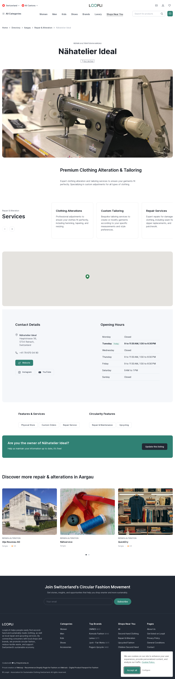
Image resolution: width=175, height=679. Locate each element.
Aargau (5, 546)
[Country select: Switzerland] (10, 6)
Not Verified (88, 61)
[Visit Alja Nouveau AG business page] (29, 511)
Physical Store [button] (28, 425)
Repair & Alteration (11, 538)
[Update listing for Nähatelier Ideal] (154, 446)
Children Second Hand (128, 647)
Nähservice (66, 542)
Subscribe (122, 601)
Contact (150, 647)
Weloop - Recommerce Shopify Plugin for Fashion (37, 668)
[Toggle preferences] (146, 670)
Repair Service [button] (70, 425)
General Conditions (156, 642)
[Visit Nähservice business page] (87, 511)
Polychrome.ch (22, 663)
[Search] (148, 13)
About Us (151, 629)
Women (43, 14)
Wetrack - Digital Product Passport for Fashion (79, 668)
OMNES (94, 629)
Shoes (74, 14)
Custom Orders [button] (49, 425)
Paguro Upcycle (99, 647)
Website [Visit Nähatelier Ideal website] (24, 363)
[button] (87, 276)
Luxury (98, 14)
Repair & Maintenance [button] (102, 425)
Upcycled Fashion (126, 642)
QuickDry (123, 542)
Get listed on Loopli (156, 633)
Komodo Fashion (99, 633)
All (119, 629)
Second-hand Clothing (128, 633)
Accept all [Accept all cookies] (132, 670)
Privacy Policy (153, 638)
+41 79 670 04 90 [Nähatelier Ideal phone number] (28, 352)
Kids (64, 14)
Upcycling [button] (124, 425)
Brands (86, 14)
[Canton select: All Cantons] (30, 6)
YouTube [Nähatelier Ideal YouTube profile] (45, 372)
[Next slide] (12, 229)
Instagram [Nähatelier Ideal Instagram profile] (25, 372)
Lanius (94, 638)
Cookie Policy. (148, 662)
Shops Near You (115, 14)
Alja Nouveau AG (11, 542)
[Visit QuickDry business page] (145, 511)
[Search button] (162, 13)
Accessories (65, 647)
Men (54, 14)
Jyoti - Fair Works (99, 642)
